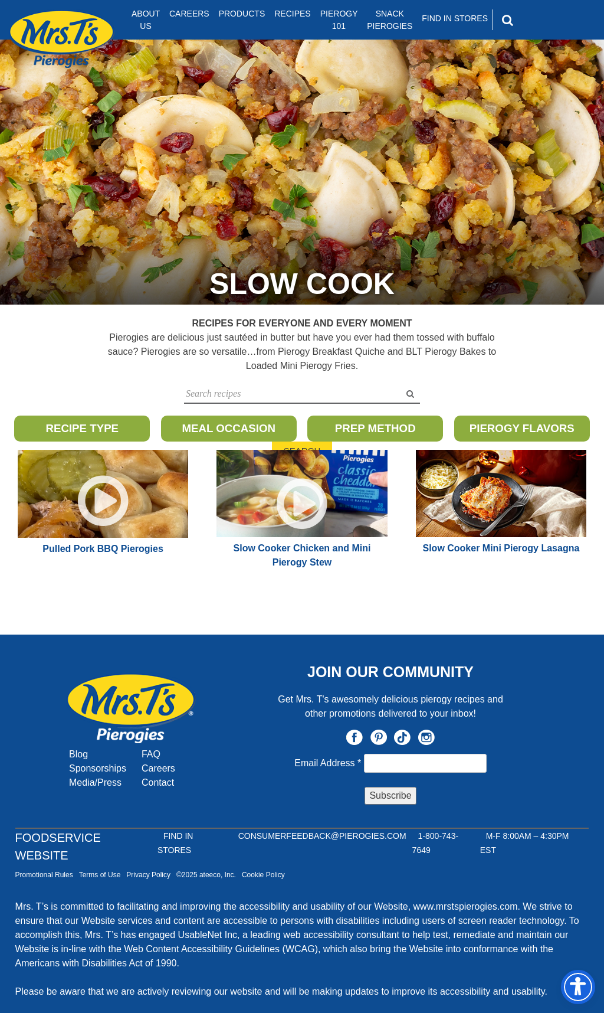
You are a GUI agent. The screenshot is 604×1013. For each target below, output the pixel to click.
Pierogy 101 (339, 20)
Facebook (354, 737)
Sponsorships (97, 768)
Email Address (328, 763)
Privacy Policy (148, 875)
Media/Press (95, 782)
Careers (189, 13)
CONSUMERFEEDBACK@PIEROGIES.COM (322, 836)
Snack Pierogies (389, 20)
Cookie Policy (263, 875)
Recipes (292, 13)
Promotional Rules (44, 875)
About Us (146, 20)
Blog (78, 754)
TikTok (402, 737)
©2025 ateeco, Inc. (206, 875)
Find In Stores (455, 18)
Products (242, 13)
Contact (158, 782)
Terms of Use (100, 875)
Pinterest (378, 737)
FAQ (151, 754)
